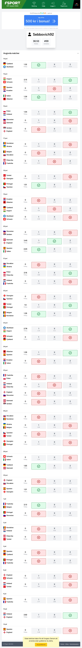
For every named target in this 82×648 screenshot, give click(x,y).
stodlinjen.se (46, 28)
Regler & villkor (52, 28)
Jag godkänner (41, 644)
